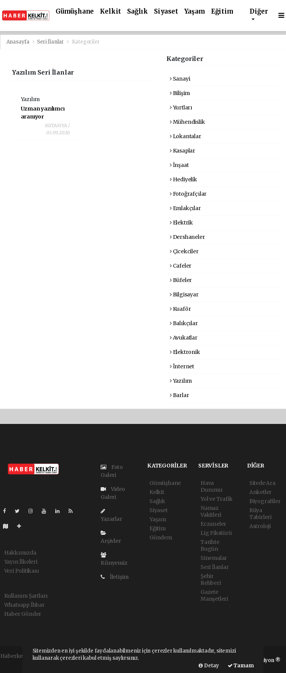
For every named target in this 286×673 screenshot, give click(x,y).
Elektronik (185, 352)
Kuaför (180, 308)
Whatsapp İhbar (24, 604)
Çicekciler (184, 251)
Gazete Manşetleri (214, 595)
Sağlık (137, 12)
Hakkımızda (20, 552)
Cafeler (180, 265)
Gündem (160, 537)
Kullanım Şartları (26, 595)
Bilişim (180, 93)
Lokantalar (185, 136)
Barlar (179, 395)
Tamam (241, 665)
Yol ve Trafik (217, 498)
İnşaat (179, 165)
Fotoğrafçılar (188, 193)
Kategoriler (86, 42)
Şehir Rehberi (211, 579)
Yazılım (181, 380)
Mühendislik (187, 121)
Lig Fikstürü (216, 533)
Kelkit (110, 12)
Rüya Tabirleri (260, 513)
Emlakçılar (185, 208)
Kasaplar (182, 150)
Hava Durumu (211, 486)
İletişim (115, 576)
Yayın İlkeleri (20, 561)
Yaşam (194, 12)
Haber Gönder (23, 614)
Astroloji (260, 526)
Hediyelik (183, 179)
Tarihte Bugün (210, 545)
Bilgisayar (184, 294)
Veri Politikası (21, 570)
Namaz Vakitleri (211, 511)
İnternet (182, 366)
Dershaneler (187, 237)
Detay (209, 665)
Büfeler (181, 280)
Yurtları (181, 107)
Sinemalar (214, 558)
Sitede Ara (262, 483)
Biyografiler (265, 501)
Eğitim (222, 12)
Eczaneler (213, 523)
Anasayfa (18, 42)
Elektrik (181, 222)
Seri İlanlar (50, 42)
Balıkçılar (184, 323)
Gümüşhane (75, 12)
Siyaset (166, 12)
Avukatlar (183, 337)
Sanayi (180, 78)
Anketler (260, 492)
